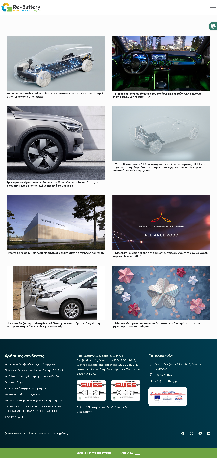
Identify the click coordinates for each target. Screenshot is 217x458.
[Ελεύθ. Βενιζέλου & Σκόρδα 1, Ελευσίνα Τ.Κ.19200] (151, 366)
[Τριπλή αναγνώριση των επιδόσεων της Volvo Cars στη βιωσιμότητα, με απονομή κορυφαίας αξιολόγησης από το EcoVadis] (56, 108)
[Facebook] (183, 433)
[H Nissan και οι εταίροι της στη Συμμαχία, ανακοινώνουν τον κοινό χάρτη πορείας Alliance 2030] (161, 197)
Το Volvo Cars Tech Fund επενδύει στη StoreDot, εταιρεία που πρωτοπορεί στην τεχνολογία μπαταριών (55, 95)
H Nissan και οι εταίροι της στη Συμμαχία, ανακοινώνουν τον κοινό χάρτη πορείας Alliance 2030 (160, 254)
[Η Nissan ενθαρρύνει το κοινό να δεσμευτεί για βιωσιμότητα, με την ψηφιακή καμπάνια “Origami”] (161, 267)
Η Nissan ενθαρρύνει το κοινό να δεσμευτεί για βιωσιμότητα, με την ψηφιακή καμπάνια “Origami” (156, 325)
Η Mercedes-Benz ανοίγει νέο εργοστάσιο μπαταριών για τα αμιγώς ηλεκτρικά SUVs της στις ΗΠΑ (156, 95)
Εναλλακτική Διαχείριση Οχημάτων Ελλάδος (32, 376)
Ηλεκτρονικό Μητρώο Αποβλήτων (25, 388)
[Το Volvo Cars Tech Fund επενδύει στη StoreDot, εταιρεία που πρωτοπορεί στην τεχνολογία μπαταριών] (56, 38)
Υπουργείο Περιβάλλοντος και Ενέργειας (29, 364)
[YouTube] (200, 433)
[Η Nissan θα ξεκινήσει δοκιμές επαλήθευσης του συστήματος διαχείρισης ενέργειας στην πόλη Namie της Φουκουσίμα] (56, 267)
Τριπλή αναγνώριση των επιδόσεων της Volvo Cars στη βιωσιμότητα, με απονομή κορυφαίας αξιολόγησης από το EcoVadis (53, 184)
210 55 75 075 (163, 375)
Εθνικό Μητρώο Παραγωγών (22, 394)
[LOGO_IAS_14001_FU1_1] (91, 390)
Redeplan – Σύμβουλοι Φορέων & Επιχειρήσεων (33, 400)
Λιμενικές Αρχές (14, 382)
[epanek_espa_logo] (168, 396)
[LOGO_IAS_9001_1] (125, 390)
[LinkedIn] (209, 433)
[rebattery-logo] (21, 7)
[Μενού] (130, 453)
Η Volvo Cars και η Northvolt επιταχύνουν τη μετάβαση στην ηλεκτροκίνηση (55, 253)
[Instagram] (191, 433)
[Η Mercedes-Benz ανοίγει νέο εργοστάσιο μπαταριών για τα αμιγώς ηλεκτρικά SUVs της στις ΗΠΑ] (161, 38)
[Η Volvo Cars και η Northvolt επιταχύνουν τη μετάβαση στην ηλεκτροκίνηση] (56, 197)
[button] (213, 26)
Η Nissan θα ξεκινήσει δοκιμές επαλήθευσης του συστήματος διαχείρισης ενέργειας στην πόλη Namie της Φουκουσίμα (54, 325)
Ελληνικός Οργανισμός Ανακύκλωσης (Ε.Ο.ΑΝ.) (33, 370)
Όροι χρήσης (60, 433)
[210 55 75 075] (151, 375)
